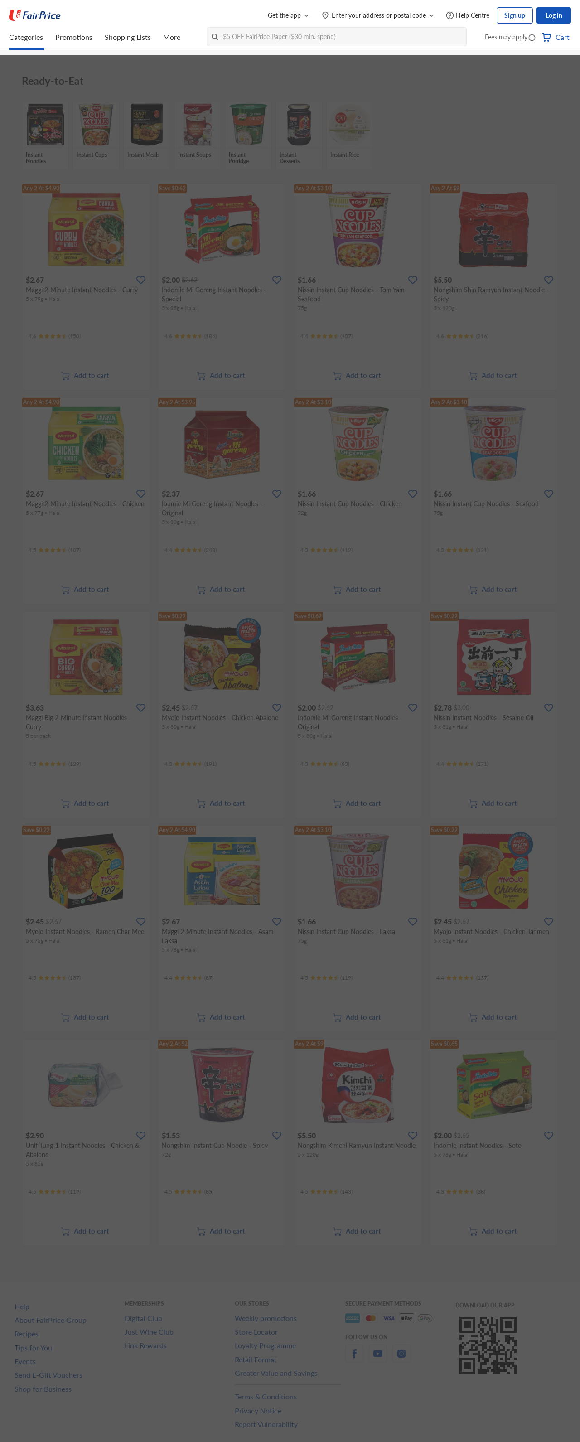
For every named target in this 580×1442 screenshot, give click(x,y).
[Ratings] (54, 336)
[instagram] (401, 1359)
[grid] (290, 135)
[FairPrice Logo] (35, 15)
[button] (532, 38)
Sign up (514, 15)
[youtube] (378, 1359)
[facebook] (354, 1359)
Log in (554, 15)
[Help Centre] (467, 15)
